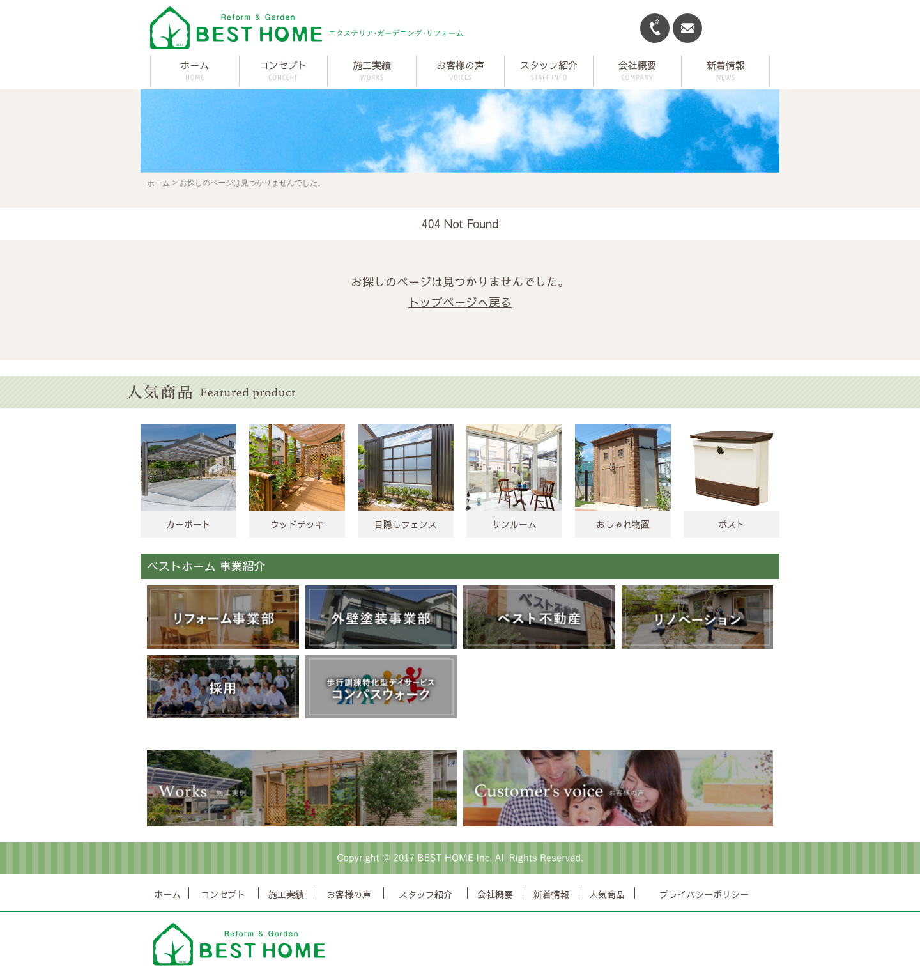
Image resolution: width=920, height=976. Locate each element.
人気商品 (607, 894)
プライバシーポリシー (704, 894)
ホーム (194, 65)
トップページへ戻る (460, 302)
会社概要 (495, 894)
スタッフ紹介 (425, 894)
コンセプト (223, 894)
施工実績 (286, 894)
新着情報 (551, 894)
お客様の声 (348, 894)
